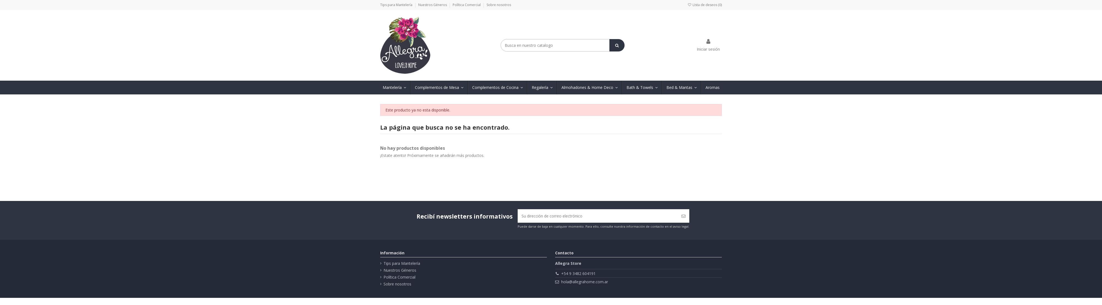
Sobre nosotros (499, 4)
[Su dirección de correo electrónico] (598, 216)
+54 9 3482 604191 (578, 273)
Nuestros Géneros (433, 4)
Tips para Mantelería (396, 4)
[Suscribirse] (683, 216)
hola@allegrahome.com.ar (584, 281)
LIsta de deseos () (705, 4)
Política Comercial (467, 4)
